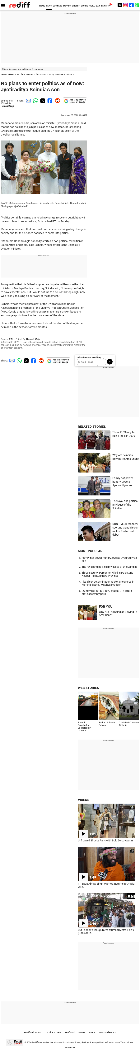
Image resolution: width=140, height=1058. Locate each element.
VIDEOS (83, 800)
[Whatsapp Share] (35, 100)
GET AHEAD (94, 6)
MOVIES (67, 6)
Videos (92, 1032)
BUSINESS (57, 6)
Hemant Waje (7, 106)
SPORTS (84, 6)
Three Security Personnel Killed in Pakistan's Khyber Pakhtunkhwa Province (107, 574)
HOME (42, 6)
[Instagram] (125, 4)
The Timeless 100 (107, 1032)
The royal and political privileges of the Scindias (125, 504)
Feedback (104, 1042)
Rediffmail (70, 1032)
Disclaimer (68, 1042)
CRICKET (76, 6)
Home (4, 74)
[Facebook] (131, 4)
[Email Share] (27, 100)
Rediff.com (37, 1042)
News (12, 74)
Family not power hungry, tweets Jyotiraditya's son (122, 482)
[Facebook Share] (49, 100)
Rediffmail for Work (33, 1032)
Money (81, 1032)
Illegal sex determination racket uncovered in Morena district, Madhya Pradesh (108, 583)
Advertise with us (52, 1042)
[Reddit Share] (56, 100)
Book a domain (54, 1032)
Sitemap (94, 1042)
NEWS (49, 6)
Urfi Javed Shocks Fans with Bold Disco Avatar (105, 840)
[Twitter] (120, 4)
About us (114, 1042)
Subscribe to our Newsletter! (89, 357)
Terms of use (126, 1042)
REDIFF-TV (106, 6)
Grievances (70, 1047)
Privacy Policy (81, 1042)
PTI (11, 100)
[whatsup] (137, 4)
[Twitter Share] (42, 100)
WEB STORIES (88, 688)
